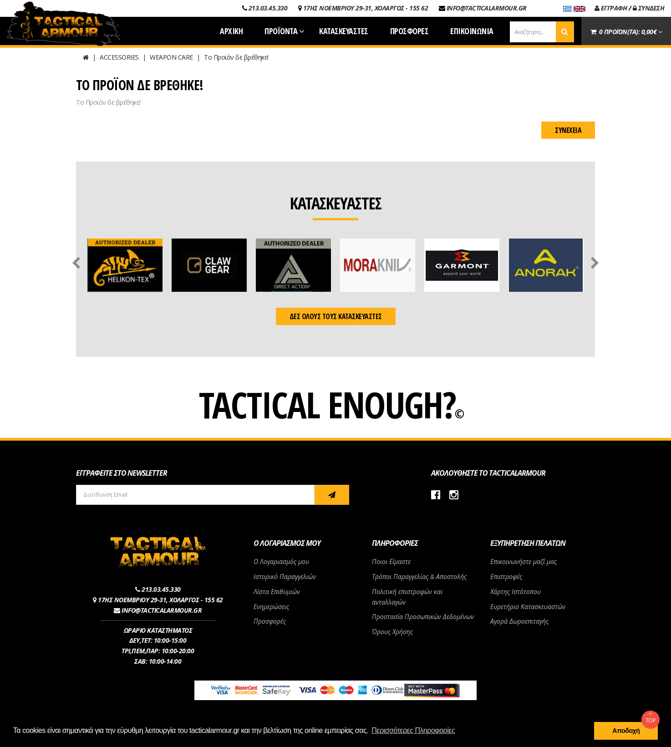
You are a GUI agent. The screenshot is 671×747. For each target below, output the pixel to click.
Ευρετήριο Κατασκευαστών (527, 606)
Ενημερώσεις (271, 606)
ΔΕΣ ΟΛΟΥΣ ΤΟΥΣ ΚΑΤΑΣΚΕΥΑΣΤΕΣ (336, 316)
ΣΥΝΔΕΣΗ (649, 8)
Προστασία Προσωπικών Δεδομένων (423, 616)
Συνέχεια (568, 130)
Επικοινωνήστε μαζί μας (523, 561)
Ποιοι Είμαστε (391, 561)
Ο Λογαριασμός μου (281, 561)
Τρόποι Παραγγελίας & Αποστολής (419, 576)
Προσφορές (270, 621)
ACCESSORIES (119, 57)
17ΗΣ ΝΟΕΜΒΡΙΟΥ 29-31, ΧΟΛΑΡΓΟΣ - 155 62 (365, 8)
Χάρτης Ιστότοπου (515, 591)
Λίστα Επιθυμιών (277, 591)
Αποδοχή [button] (626, 730)
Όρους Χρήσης (392, 631)
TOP (650, 717)
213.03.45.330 (268, 8)
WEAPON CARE (171, 57)
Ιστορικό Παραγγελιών (285, 576)
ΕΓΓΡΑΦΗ (611, 8)
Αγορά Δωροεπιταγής (519, 621)
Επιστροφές (506, 576)
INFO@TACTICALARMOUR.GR (487, 8)
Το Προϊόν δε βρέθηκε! (236, 57)
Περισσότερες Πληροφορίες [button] (413, 730)
